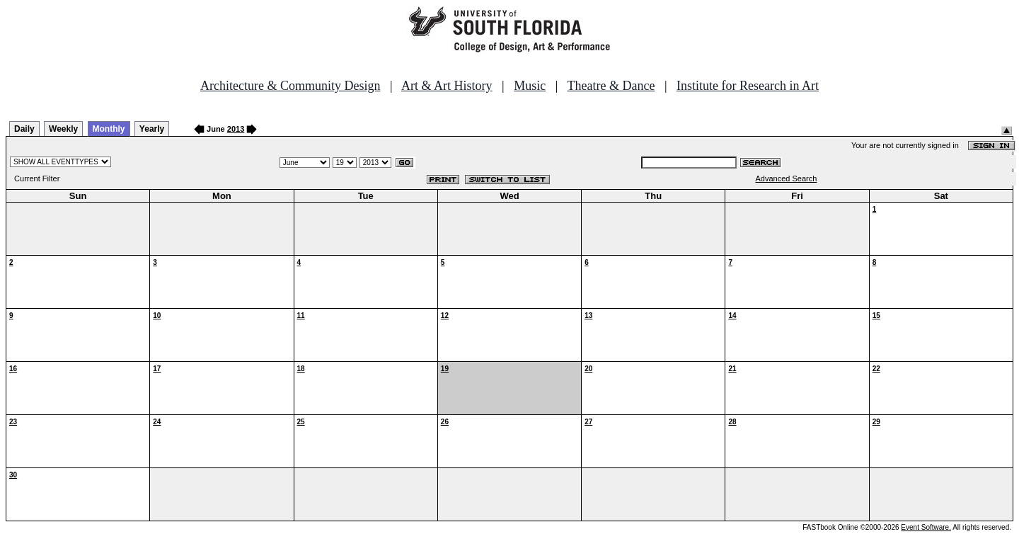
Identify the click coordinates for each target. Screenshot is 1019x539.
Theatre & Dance (611, 86)
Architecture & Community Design (290, 86)
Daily (24, 129)
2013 (235, 129)
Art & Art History (447, 86)
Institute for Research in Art (748, 86)
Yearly (151, 129)
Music (530, 86)
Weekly (63, 129)
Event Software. (926, 527)
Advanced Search (786, 178)
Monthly (109, 129)
